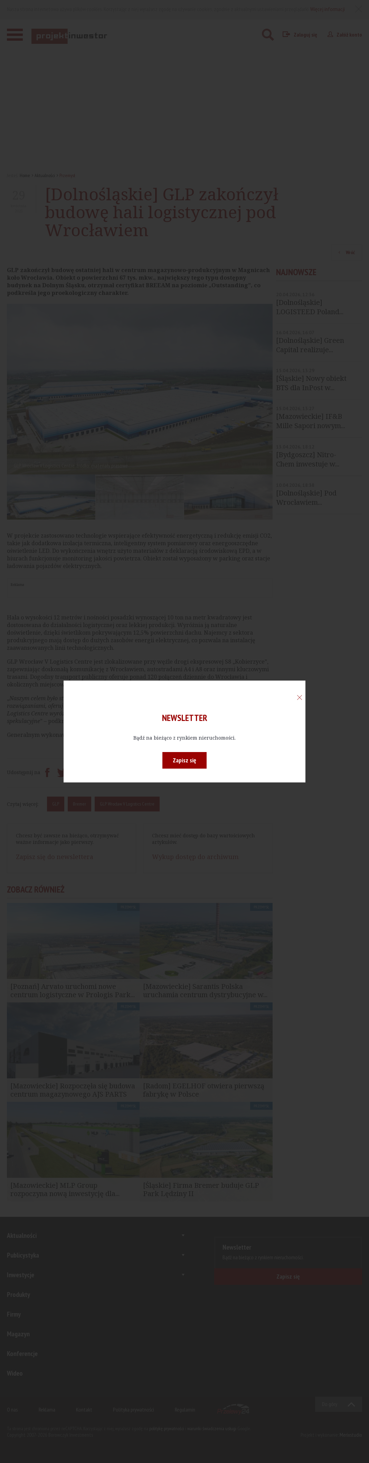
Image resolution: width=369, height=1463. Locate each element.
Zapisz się (184, 760)
